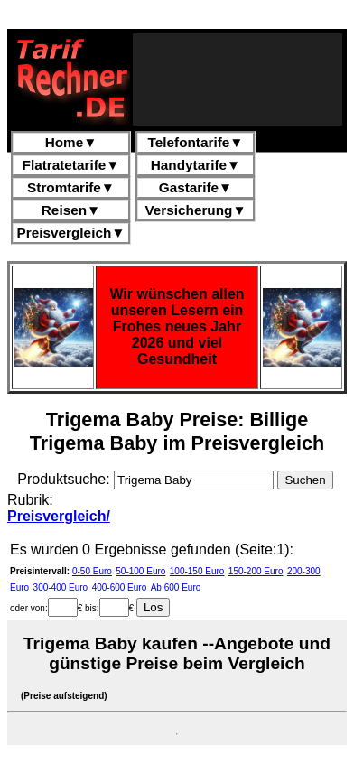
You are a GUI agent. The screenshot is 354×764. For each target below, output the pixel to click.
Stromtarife (71, 187)
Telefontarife (196, 142)
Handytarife (195, 164)
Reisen (71, 210)
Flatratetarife (71, 164)
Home (71, 142)
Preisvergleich (71, 232)
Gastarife (196, 187)
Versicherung (195, 210)
